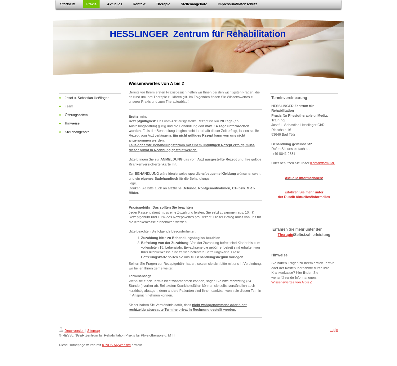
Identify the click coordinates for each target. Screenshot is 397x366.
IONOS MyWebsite (116, 345)
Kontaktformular (322, 163)
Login (334, 330)
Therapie (285, 235)
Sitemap (93, 330)
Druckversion (71, 330)
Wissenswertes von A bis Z (291, 282)
